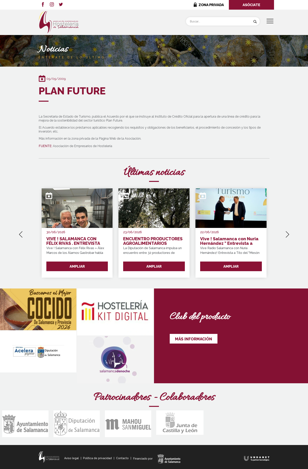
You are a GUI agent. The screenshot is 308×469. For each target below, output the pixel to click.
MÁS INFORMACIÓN (193, 339)
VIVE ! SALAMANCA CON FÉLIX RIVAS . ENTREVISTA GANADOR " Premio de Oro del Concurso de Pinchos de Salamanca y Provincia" (75, 241)
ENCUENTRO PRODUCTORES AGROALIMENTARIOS (152, 241)
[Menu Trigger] (270, 21)
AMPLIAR (77, 266)
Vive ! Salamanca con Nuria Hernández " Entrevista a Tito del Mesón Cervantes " (229, 241)
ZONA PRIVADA (211, 5)
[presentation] (20, 233)
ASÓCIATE (251, 5)
